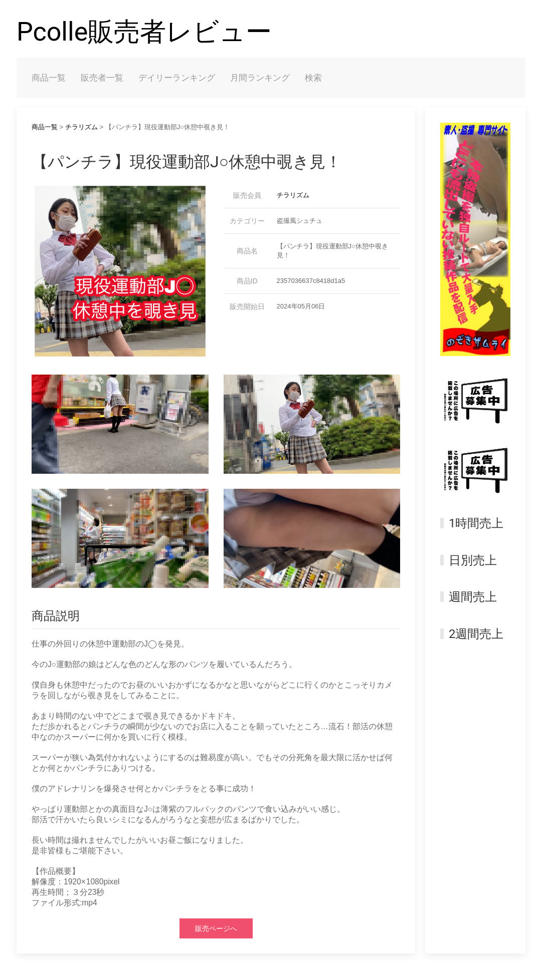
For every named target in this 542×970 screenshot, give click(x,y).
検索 (313, 78)
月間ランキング (260, 78)
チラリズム (81, 127)
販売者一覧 (102, 78)
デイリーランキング (176, 78)
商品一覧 (49, 78)
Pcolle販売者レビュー (144, 32)
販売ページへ (216, 928)
